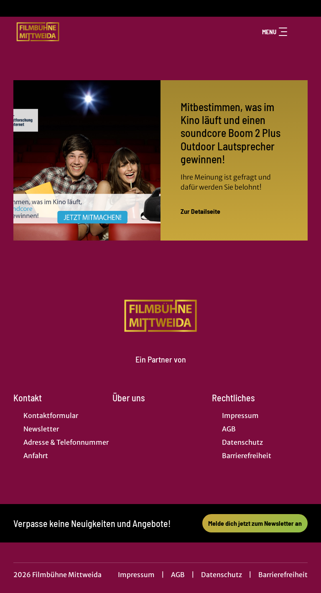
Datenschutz (221, 574)
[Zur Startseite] (71, 31)
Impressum (136, 574)
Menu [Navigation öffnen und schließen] (274, 32)
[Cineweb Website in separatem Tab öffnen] (160, 369)
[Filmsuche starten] (299, 31)
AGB (178, 574)
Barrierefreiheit (283, 574)
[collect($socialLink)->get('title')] (15, 8)
